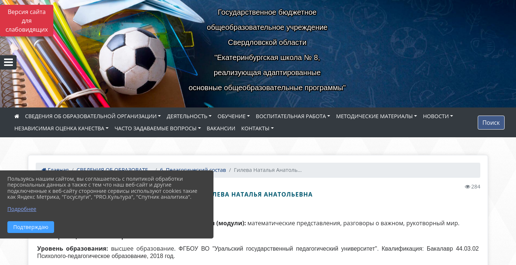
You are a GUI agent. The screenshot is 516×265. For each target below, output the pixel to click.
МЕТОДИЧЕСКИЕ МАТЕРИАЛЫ (374, 116)
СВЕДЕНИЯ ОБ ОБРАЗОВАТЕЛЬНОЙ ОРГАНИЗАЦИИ (91, 116)
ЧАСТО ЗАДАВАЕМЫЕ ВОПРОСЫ (155, 128)
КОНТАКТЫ (255, 128)
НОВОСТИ (436, 116)
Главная (55, 169)
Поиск (491, 123)
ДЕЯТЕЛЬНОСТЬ (187, 116)
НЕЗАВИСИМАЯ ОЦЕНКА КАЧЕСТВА (59, 128)
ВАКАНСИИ (221, 128)
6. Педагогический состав (193, 169)
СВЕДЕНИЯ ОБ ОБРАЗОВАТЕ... (114, 169)
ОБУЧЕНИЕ (231, 116)
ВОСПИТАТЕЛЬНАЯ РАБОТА (291, 116)
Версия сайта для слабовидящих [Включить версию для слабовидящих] (27, 20)
